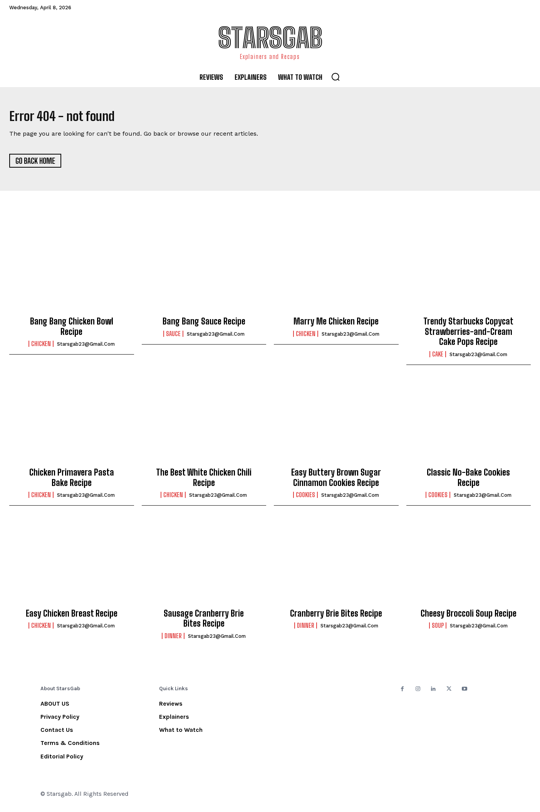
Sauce (173, 337)
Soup (438, 629)
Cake (437, 358)
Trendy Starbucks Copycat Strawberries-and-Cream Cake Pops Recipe (468, 335)
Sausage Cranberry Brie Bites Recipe (204, 622)
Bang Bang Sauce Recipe (204, 325)
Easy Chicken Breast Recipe (71, 617)
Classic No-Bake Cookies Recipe (468, 481)
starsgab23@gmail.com (86, 348)
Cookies (305, 499)
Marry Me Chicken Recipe (336, 325)
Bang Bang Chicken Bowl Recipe (71, 330)
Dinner (173, 639)
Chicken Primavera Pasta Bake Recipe (71, 481)
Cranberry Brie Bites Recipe (336, 617)
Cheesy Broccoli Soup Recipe (469, 617)
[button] (335, 76)
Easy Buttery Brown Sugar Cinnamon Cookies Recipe (336, 481)
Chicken (41, 348)
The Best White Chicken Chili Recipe (204, 481)
